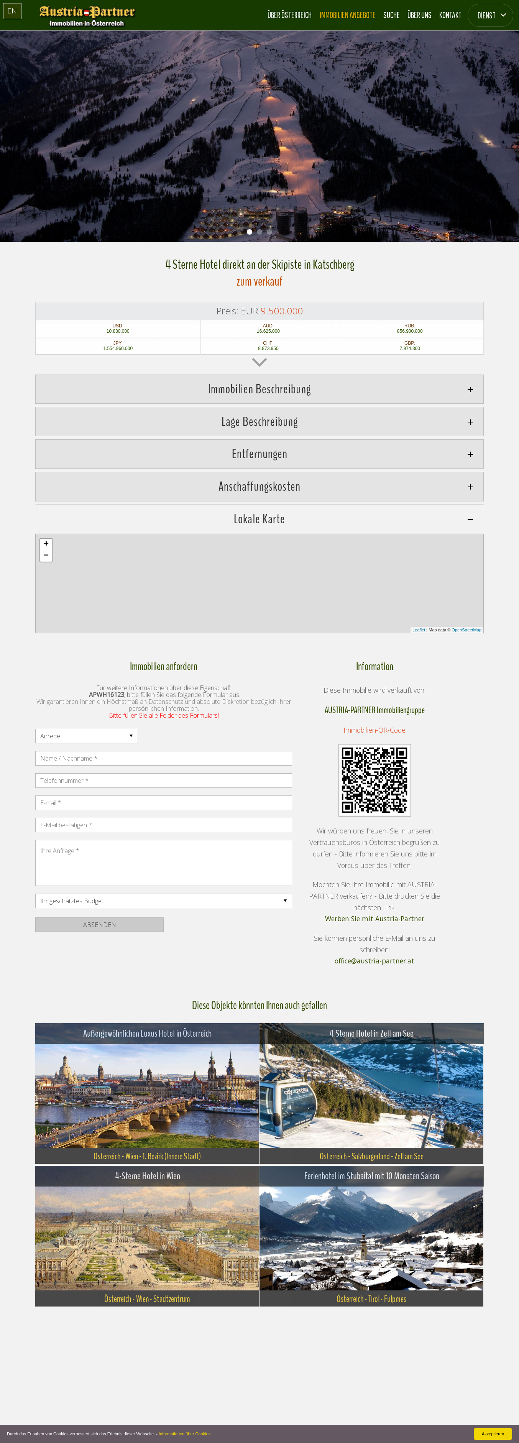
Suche (391, 15)
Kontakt (450, 15)
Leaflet (418, 630)
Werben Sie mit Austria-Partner (374, 919)
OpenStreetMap (466, 630)
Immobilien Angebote (348, 15)
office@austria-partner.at (374, 961)
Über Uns (419, 15)
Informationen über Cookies (184, 1433)
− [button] (46, 556)
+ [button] (46, 544)
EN (12, 10)
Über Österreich (290, 15)
